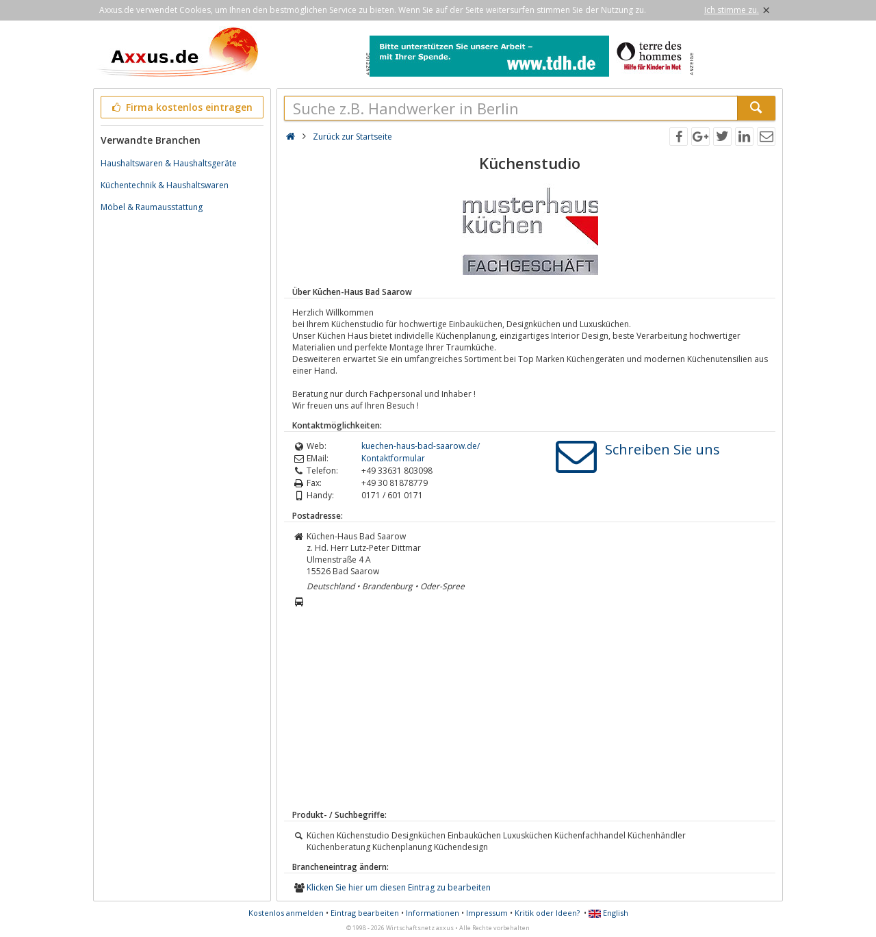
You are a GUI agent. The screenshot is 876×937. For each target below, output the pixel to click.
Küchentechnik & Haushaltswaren (165, 185)
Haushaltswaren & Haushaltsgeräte (169, 163)
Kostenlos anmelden (286, 913)
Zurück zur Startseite (352, 136)
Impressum (487, 913)
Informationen (432, 913)
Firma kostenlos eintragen (181, 107)
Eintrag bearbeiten (365, 913)
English (608, 913)
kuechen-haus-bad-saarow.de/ (420, 446)
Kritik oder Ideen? (547, 913)
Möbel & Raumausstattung (152, 207)
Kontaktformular (393, 458)
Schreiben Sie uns (662, 449)
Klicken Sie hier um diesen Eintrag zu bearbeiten (399, 887)
